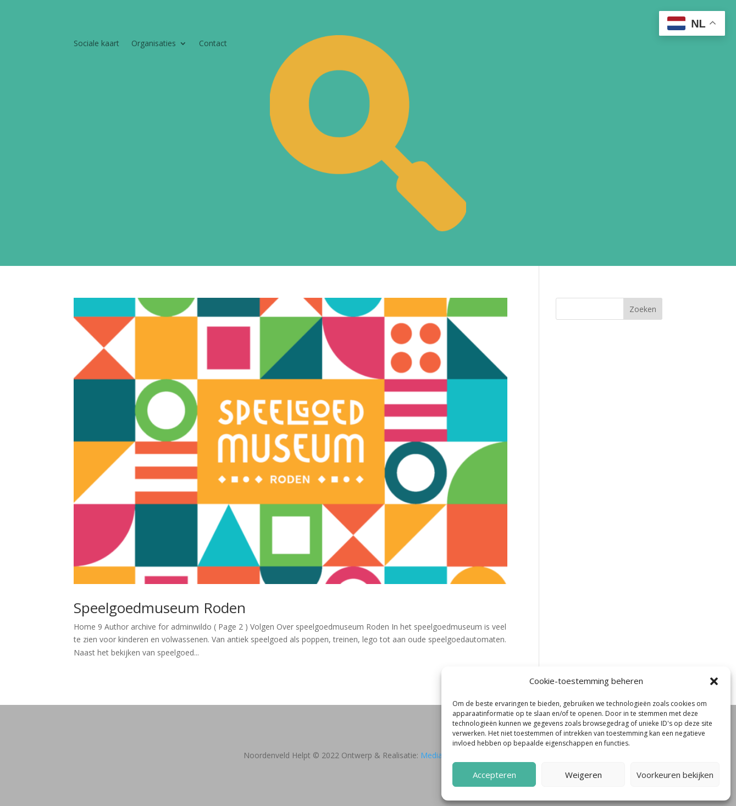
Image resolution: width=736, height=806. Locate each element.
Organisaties (153, 44)
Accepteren (494, 774)
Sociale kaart (96, 44)
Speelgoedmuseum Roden (160, 608)
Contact (213, 44)
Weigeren (583, 774)
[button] (714, 681)
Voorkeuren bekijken (675, 774)
